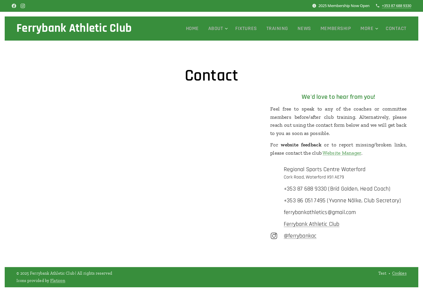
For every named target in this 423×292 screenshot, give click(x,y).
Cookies (399, 273)
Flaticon (57, 280)
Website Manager (342, 153)
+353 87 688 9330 (396, 5)
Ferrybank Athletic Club (312, 224)
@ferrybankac (300, 236)
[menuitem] (211, 28)
